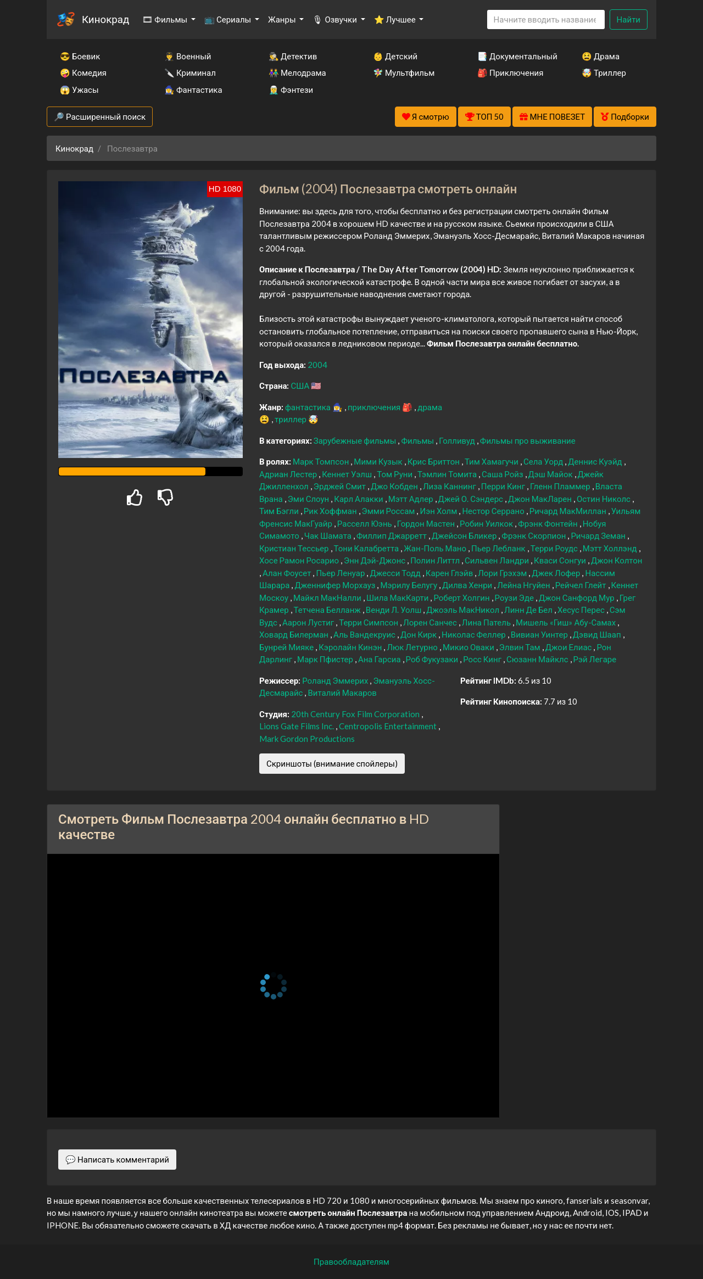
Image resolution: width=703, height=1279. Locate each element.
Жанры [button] (283, 19)
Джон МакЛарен (540, 499)
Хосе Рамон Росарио (300, 560)
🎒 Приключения (510, 72)
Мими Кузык (379, 461)
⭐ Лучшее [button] (395, 19)
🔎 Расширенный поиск (100, 116)
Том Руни (395, 474)
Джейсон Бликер (465, 535)
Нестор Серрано (494, 511)
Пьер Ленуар (341, 573)
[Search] (546, 19)
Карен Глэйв (450, 573)
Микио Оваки (469, 647)
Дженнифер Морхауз (335, 585)
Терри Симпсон (369, 622)
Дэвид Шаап (598, 634)
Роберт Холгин (462, 597)
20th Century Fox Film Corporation (356, 714)
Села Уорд (544, 461)
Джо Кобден (395, 486)
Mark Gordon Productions (307, 739)
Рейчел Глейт (581, 585)
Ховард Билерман (294, 634)
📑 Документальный (514, 56)
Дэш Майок (551, 474)
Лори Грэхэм (503, 573)
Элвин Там (520, 647)
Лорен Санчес (431, 622)
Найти (628, 19)
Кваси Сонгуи (561, 560)
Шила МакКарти (398, 597)
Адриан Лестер (289, 474)
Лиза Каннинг (450, 486)
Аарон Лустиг (309, 622)
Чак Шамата (328, 535)
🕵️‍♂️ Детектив (293, 56)
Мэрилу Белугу (409, 585)
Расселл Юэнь (365, 523)
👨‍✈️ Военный (187, 56)
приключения (375, 407)
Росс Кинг (483, 659)
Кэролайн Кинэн (351, 647)
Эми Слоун (309, 499)
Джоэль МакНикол (463, 610)
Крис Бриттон (434, 461)
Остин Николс (604, 499)
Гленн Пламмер (561, 486)
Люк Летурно (413, 647)
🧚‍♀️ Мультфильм (403, 72)
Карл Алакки (359, 499)
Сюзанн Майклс (538, 659)
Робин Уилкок (487, 523)
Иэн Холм (439, 511)
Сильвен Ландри (498, 560)
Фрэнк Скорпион (534, 535)
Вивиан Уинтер (540, 634)
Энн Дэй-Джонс (375, 560)
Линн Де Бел (529, 610)
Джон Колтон (617, 560)
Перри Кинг (504, 486)
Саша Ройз (503, 474)
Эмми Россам (389, 511)
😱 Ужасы (79, 89)
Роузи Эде (515, 597)
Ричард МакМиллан (568, 511)
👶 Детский (395, 56)
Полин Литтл (435, 560)
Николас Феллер (474, 634)
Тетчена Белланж (328, 610)
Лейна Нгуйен (524, 585)
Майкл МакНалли (328, 597)
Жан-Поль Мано (436, 548)
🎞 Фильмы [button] (165, 19)
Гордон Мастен (426, 523)
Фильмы (418, 440)
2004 (317, 365)
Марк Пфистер (326, 659)
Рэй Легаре (595, 659)
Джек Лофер (557, 573)
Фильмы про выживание (528, 440)
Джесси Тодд (396, 573)
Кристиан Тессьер (295, 548)
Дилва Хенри (468, 585)
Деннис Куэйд (595, 461)
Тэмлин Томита (447, 474)
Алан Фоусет (288, 573)
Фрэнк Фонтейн (548, 523)
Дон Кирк (419, 634)
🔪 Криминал (190, 72)
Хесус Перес (581, 610)
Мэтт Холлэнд (611, 548)
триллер (291, 419)
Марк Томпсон (321, 461)
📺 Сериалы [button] (228, 19)
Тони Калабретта (367, 548)
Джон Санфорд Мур (577, 597)
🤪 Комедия (83, 72)
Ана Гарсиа (380, 659)
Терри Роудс (555, 548)
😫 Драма (601, 56)
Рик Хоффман (331, 511)
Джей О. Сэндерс (471, 499)
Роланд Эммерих (336, 680)
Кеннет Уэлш (347, 474)
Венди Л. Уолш (394, 610)
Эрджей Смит (340, 486)
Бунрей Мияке (287, 647)
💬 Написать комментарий (117, 1159)
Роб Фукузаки (433, 659)
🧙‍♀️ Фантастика (193, 89)
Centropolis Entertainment (388, 726)
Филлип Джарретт (392, 535)
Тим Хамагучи (492, 461)
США (301, 385)
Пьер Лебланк (499, 548)
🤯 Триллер (604, 72)
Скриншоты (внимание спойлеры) (332, 763)
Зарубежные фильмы (356, 440)
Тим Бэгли (279, 511)
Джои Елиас (569, 647)
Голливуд (458, 440)
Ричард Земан (599, 535)
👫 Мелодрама (297, 72)
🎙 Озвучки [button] (335, 19)
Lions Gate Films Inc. (297, 726)
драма (429, 407)
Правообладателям (351, 1261)
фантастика (308, 407)
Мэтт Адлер (411, 499)
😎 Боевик (80, 56)
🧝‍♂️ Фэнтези (291, 89)
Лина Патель (487, 622)
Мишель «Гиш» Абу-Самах (566, 622)
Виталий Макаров (342, 692)
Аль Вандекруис (365, 634)
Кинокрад (105, 19)
